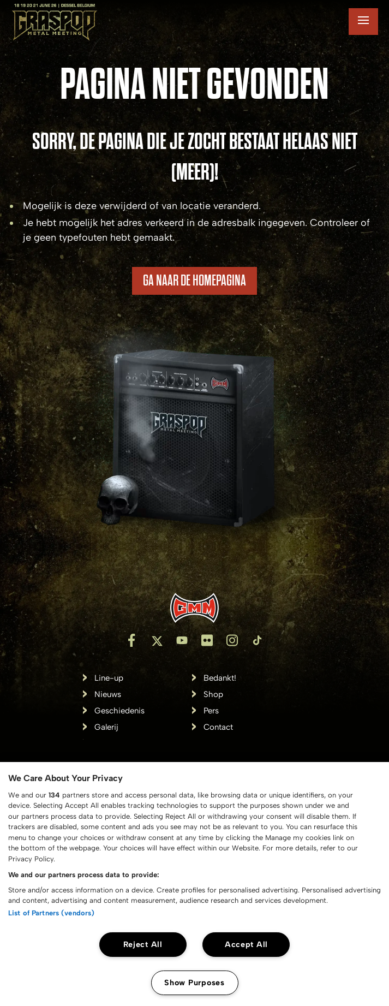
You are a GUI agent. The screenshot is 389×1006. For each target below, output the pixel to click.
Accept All (246, 944)
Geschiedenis (119, 711)
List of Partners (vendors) (51, 913)
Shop (213, 694)
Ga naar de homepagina (194, 280)
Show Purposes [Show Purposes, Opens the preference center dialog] (194, 982)
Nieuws (107, 694)
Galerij (106, 727)
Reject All (143, 944)
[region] (194, 884)
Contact (218, 727)
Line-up (108, 678)
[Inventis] (194, 608)
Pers (211, 711)
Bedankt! (220, 678)
